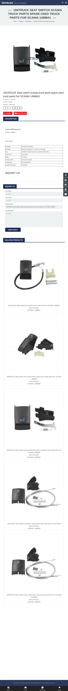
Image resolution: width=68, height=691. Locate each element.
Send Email (20, 113)
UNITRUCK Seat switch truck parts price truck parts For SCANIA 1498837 (34, 306)
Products (21, 21)
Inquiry (7, 113)
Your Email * (8, 198)
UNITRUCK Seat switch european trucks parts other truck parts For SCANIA (34, 524)
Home (15, 21)
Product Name (9, 204)
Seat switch (28, 21)
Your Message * (9, 211)
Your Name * (8, 191)
